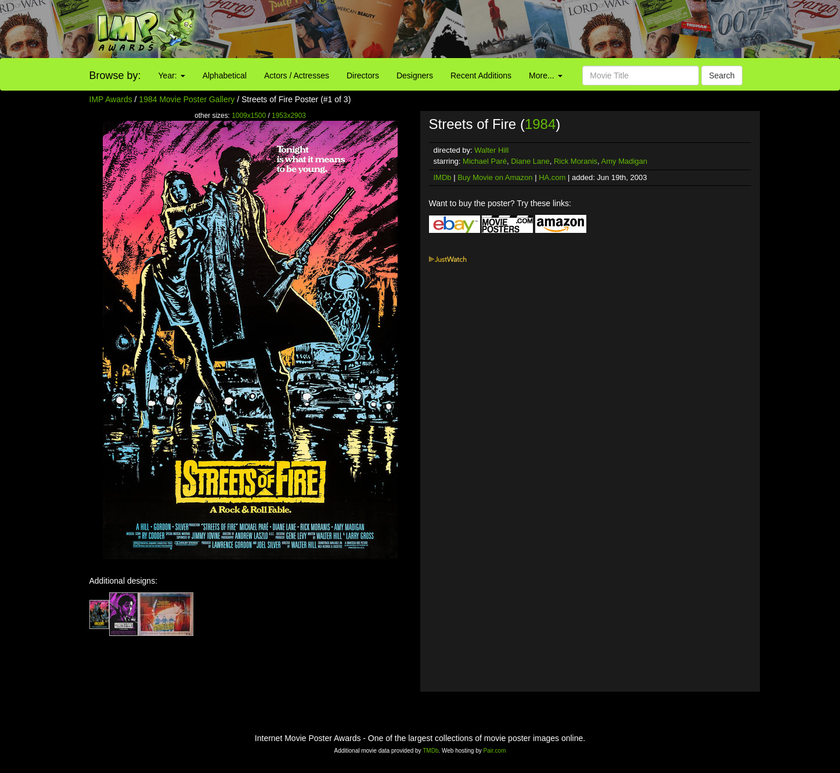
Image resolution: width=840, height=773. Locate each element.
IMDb (443, 177)
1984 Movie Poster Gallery (187, 99)
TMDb (430, 750)
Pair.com (495, 750)
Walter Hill (491, 150)
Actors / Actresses (296, 75)
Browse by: (115, 75)
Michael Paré (485, 161)
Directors (363, 75)
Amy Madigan (624, 161)
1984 (540, 124)
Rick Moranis (575, 161)
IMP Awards (110, 99)
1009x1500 (249, 116)
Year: (171, 75)
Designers (414, 75)
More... (545, 75)
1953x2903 (289, 116)
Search (721, 75)
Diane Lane (530, 161)
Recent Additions (480, 75)
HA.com (552, 177)
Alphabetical (225, 75)
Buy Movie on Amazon (494, 177)
